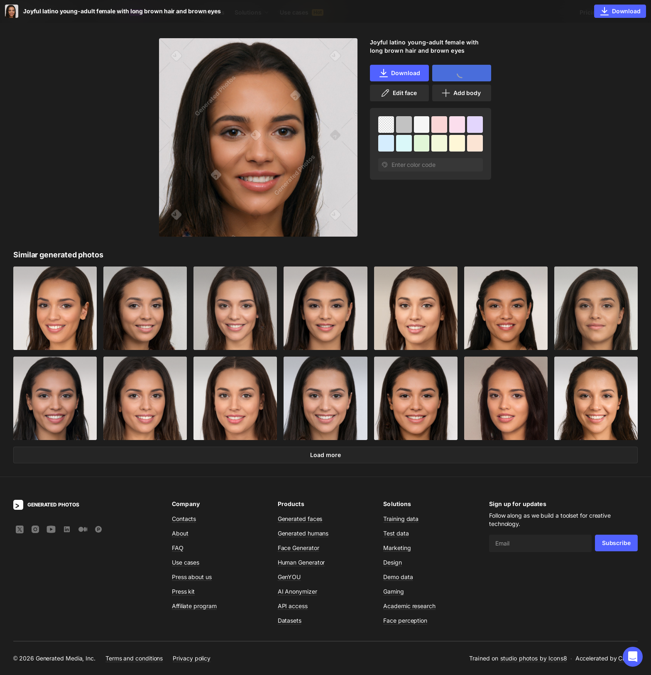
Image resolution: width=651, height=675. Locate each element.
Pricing (590, 12)
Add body (461, 93)
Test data (396, 533)
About (180, 533)
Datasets (212, 12)
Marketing (397, 547)
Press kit (183, 591)
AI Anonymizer (297, 591)
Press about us (192, 576)
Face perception (405, 620)
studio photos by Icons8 (533, 658)
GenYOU (289, 576)
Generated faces (300, 518)
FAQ (178, 547)
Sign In (626, 12)
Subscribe (616, 542)
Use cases (301, 12)
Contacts (184, 518)
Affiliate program (194, 605)
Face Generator (298, 547)
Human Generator (301, 562)
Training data (400, 518)
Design (392, 562)
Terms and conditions (134, 658)
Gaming (393, 591)
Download (399, 73)
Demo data (398, 576)
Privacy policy (191, 658)
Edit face (398, 93)
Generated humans (303, 533)
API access (293, 605)
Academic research (409, 605)
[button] (633, 657)
